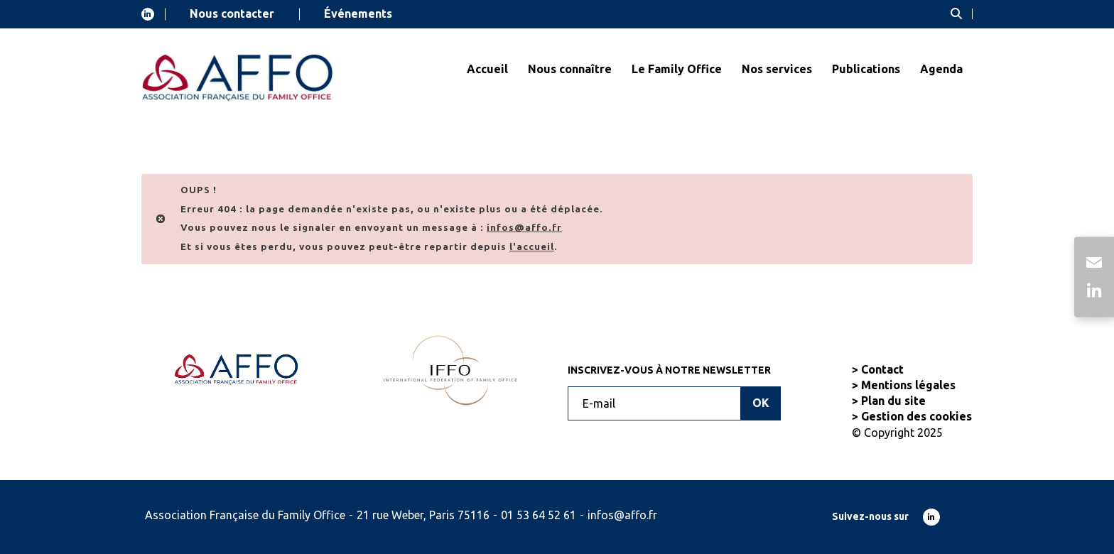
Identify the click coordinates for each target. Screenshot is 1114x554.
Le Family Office (677, 69)
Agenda (941, 69)
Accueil (487, 69)
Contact (882, 369)
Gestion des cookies (916, 416)
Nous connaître (570, 69)
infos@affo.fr (622, 515)
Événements (358, 13)
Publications (866, 69)
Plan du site (893, 400)
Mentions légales (908, 385)
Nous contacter (232, 13)
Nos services (777, 69)
